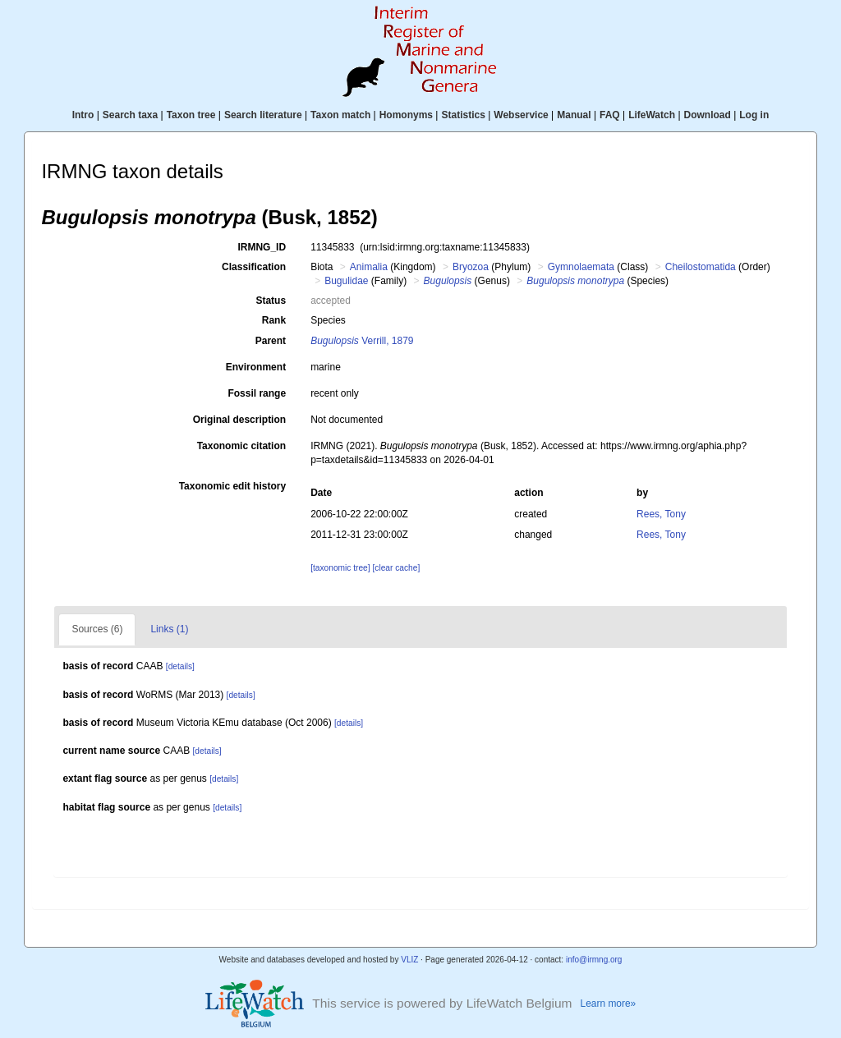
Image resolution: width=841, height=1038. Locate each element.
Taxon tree (191, 115)
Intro (83, 115)
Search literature (263, 115)
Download (707, 115)
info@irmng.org (594, 959)
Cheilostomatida (700, 267)
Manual (574, 115)
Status (270, 300)
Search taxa (130, 115)
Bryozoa (471, 267)
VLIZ (409, 959)
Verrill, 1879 (361, 341)
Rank (274, 320)
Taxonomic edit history (232, 486)
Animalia (369, 267)
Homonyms (406, 115)
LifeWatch (651, 115)
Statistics (463, 115)
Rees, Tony (661, 514)
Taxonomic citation (241, 446)
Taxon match (340, 115)
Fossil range (256, 393)
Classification (254, 267)
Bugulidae (346, 281)
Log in (754, 115)
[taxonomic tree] (340, 567)
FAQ (610, 115)
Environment (256, 367)
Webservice (521, 115)
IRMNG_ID (261, 247)
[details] (180, 666)
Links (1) (169, 629)
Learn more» (608, 1003)
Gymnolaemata (581, 267)
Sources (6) (96, 629)
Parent (270, 341)
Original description (239, 419)
